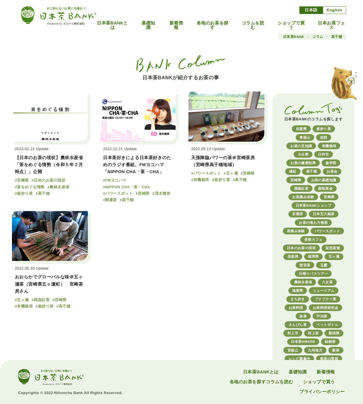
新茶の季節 (329, 359)
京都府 (297, 214)
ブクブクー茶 (325, 299)
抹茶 (303, 316)
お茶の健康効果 (303, 163)
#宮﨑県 (22, 180)
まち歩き (297, 299)
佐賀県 (301, 129)
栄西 (323, 137)
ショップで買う (291, 25)
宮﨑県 (329, 197)
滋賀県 (297, 290)
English (334, 10)
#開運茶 (110, 200)
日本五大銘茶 (324, 214)
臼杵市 (323, 154)
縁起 (292, 171)
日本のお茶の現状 (301, 248)
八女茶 (327, 282)
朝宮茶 (304, 265)
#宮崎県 (143, 194)
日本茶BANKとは (112, 25)
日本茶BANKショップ (313, 205)
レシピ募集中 (299, 359)
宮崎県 (295, 180)
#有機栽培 (200, 180)
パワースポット (327, 231)
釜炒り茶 (323, 129)
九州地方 (315, 350)
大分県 (303, 154)
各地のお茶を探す (212, 25)
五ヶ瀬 (334, 256)
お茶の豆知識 (301, 146)
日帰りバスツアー (313, 273)
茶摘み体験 (296, 231)
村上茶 (313, 333)
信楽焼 (292, 256)
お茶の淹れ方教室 (313, 222)
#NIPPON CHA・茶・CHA (126, 187)
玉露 (323, 265)
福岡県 (313, 256)
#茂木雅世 (162, 194)
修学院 (330, 163)
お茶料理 (296, 308)
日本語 (311, 10)
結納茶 (330, 341)
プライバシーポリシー (322, 391)
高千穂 (311, 171)
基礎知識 (148, 25)
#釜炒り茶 (24, 194)
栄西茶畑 (332, 248)
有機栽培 (329, 146)
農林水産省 (303, 282)
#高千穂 (43, 194)
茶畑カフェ (313, 239)
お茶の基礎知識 (323, 180)
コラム (317, 36)
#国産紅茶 (41, 300)
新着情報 (176, 25)
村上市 (292, 333)
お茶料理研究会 (325, 308)
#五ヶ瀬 (231, 173)
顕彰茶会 (325, 188)
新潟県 (334, 333)
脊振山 (304, 137)
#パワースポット (118, 194)
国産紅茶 (301, 188)
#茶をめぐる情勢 (30, 187)
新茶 (335, 350)
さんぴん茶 (298, 324)
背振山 (292, 350)
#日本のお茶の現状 (48, 180)
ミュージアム (324, 290)
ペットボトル (327, 324)
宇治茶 (321, 316)
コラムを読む (253, 25)
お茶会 (332, 171)
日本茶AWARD (303, 341)
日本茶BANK (293, 36)
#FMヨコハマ (115, 180)
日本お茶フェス (331, 25)
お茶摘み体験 (303, 197)
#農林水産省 (58, 187)
